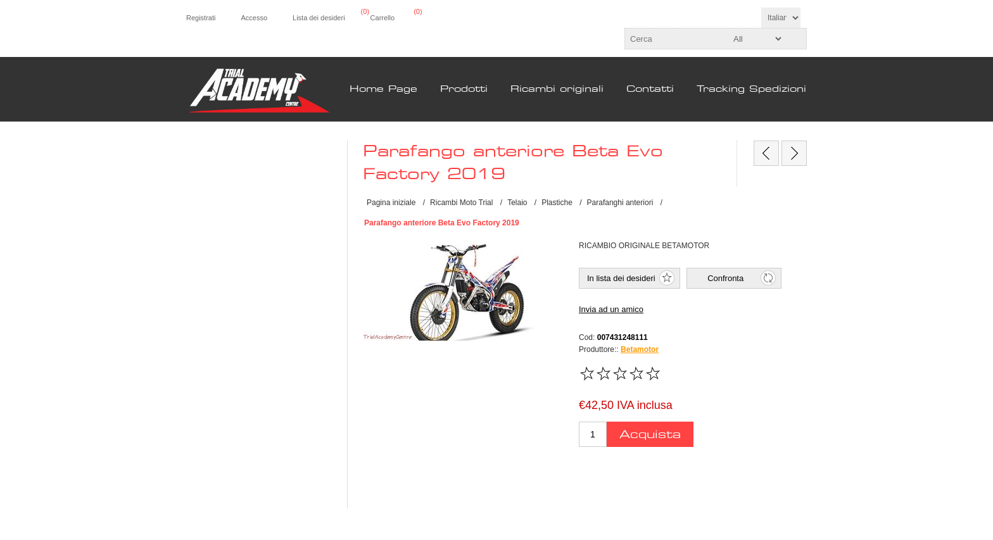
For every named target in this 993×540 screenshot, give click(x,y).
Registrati (200, 18)
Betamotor (640, 349)
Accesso (254, 18)
